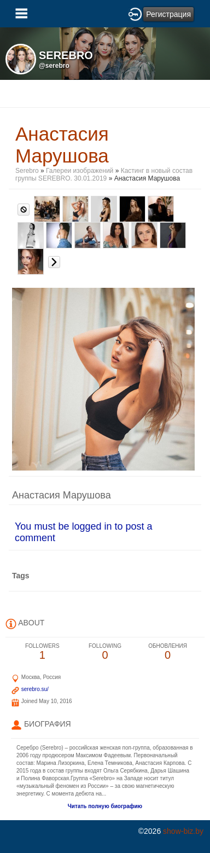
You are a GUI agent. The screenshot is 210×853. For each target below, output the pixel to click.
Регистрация (168, 14)
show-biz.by (183, 831)
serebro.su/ (35, 689)
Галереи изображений (79, 171)
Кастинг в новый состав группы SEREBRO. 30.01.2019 (103, 174)
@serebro (54, 65)
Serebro (27, 171)
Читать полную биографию (105, 806)
